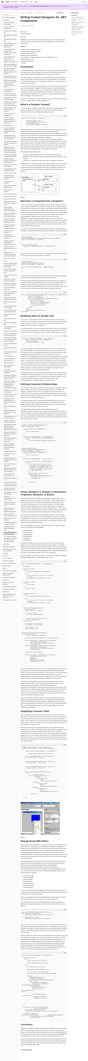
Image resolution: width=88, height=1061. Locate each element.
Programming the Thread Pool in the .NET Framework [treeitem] (10, 417)
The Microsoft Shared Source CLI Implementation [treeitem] (10, 306)
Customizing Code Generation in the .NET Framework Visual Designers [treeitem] (10, 143)
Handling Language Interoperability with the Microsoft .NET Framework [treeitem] (9, 209)
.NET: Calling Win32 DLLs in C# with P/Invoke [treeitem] (10, 327)
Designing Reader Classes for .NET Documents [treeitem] (10, 165)
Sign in (84, 1)
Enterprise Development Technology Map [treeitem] (9, 23)
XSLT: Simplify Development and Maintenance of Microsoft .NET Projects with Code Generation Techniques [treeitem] (10, 539)
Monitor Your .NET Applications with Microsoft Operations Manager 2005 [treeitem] (10, 293)
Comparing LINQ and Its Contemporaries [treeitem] (9, 114)
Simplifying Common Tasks (77, 31)
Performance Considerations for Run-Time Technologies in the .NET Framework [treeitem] (10, 377)
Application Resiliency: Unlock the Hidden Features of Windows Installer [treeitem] (10, 45)
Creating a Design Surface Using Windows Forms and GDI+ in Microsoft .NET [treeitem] (9, 137)
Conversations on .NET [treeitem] (9, 125)
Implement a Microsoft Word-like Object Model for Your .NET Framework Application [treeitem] (10, 215)
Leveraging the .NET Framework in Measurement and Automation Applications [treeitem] (10, 254)
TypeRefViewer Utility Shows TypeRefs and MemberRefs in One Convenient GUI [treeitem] (10, 470)
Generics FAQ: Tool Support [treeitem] (10, 199)
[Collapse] (16, 12)
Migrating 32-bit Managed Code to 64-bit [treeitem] (9, 288)
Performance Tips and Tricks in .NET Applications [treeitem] (10, 391)
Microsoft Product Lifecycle (40, 6)
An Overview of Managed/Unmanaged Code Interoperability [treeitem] (10, 371)
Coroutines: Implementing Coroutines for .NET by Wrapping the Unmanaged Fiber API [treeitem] (9, 130)
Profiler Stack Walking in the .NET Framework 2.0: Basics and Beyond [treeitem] (10, 412)
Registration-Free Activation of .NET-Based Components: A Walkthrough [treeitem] (10, 434)
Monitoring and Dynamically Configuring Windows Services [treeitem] (10, 298)
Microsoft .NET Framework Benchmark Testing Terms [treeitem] (9, 280)
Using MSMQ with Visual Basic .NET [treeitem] (10, 479)
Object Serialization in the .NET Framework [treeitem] (9, 366)
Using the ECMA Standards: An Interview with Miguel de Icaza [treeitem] (10, 504)
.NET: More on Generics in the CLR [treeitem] (10, 348)
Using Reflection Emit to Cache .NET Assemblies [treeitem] (10, 493)
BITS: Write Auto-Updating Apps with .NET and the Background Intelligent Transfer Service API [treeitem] (10, 71)
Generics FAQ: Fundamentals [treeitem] (10, 196)
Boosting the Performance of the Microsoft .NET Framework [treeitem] (10, 77)
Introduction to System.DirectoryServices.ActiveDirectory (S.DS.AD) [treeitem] (9, 242)
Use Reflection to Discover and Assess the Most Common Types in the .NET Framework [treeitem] (10, 103)
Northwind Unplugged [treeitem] (8, 362)
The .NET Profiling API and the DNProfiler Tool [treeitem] (10, 352)
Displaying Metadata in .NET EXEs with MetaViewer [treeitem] (10, 169)
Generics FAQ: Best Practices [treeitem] (10, 194)
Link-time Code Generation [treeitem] (9, 258)
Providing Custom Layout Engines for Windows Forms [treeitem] (10, 421)
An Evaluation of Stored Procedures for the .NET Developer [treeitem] (9, 177)
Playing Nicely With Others (77, 32)
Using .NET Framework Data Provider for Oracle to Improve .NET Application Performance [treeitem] (10, 484)
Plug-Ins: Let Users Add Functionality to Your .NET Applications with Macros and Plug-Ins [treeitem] (10, 401)
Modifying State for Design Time (78, 22)
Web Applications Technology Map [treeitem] (10, 40)
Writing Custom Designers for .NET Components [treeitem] (10, 533)
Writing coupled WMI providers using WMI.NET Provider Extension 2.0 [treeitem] (9, 596)
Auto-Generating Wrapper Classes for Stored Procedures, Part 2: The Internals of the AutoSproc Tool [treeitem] (10, 59)
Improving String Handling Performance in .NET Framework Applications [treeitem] (9, 226)
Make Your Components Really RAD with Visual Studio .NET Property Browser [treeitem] (10, 265)
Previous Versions (29, 12)
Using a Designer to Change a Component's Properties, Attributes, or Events (77, 28)
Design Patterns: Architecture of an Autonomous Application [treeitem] (10, 155)
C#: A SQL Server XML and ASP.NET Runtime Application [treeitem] (10, 94)
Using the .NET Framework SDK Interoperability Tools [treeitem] (9, 489)
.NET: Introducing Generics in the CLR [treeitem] (10, 344)
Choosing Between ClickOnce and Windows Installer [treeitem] (10, 98)
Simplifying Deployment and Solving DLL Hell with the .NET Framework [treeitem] (10, 460)
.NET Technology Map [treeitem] (8, 356)
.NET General (38, 12)
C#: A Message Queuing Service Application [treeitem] (9, 90)
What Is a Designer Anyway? (77, 17)
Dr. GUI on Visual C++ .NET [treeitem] (10, 173)
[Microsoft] (2, 2)
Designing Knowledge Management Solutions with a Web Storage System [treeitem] (10, 160)
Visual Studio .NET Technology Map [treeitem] (10, 36)
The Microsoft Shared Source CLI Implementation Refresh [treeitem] (10, 311)
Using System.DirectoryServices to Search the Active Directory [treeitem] (10, 498)
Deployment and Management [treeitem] (9, 563)
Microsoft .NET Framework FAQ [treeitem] (9, 302)
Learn (22, 12)
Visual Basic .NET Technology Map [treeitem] (10, 31)
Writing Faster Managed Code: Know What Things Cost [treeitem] (10, 523)
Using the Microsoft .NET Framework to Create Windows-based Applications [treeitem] (10, 510)
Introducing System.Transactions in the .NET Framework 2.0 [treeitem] (9, 236)
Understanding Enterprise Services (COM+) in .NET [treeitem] (9, 474)
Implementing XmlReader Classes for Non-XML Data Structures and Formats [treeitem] (9, 220)
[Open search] (81, 2)
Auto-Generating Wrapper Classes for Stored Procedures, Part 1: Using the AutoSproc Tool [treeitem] (10, 52)
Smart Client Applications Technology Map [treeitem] (9, 27)
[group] (44, 303)
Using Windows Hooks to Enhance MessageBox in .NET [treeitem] (10, 515)
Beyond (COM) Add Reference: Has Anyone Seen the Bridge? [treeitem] (10, 65)
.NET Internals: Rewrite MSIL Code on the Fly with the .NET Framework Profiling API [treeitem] (10, 339)
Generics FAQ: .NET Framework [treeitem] (8, 190)
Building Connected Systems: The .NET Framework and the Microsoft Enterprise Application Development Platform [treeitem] (10, 84)
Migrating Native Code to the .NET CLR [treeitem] (10, 315)
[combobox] (9, 15)
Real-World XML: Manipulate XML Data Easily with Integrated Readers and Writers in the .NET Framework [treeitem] (10, 427)
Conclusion (73, 34)
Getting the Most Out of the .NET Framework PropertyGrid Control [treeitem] (10, 203)
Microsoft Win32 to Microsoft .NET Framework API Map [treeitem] (10, 284)
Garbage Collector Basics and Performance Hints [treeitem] (10, 186)
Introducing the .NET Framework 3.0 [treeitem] (8, 231)
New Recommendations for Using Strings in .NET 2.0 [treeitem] (9, 359)
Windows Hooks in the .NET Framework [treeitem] (10, 519)
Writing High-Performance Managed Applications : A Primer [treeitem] (9, 528)
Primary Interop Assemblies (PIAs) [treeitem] (10, 407)
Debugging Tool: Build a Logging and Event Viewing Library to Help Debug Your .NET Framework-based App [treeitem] (10, 150)
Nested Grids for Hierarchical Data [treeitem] (10, 323)
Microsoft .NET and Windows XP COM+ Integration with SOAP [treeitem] (10, 271)
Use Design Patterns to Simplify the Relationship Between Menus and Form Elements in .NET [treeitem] (9, 120)
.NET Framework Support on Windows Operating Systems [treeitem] (10, 334)
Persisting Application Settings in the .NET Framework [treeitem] (10, 395)
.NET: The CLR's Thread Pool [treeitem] (10, 331)
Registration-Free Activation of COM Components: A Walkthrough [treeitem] (10, 439)
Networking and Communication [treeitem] (9, 570)
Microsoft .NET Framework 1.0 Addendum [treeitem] (10, 275)
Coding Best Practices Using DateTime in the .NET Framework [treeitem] (10, 109)
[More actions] (66, 13)
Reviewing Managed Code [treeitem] (9, 451)
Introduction (74, 15)
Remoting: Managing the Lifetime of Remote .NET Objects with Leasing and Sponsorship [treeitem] (9, 446)
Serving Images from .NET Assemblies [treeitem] (9, 454)
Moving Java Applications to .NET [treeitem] (10, 319)
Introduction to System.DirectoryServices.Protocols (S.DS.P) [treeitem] (10, 248)
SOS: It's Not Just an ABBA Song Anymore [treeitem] (9, 464)
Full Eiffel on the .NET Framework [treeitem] (8, 182)
